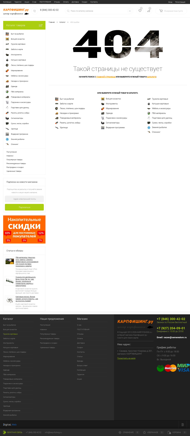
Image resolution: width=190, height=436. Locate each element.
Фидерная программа (113, 127)
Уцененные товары (13, 171)
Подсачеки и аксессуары (114, 118)
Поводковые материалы (68, 118)
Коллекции (81, 370)
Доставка (45, 2)
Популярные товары (14, 160)
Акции (79, 379)
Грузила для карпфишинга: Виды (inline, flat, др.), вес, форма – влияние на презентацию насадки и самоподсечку (26, 281)
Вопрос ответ (94, 2)
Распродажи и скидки (15, 167)
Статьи (74, 2)
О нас (5, 2)
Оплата (36, 2)
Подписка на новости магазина (21, 182)
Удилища (61, 127)
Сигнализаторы (110, 122)
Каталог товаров (24, 25)
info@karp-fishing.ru (53, 432)
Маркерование (110, 108)
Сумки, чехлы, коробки (159, 122)
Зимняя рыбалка (157, 127)
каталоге (151, 76)
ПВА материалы (156, 113)
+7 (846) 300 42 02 (33, 432)
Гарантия (80, 374)
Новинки (9, 156)
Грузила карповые (157, 99)
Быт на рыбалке (64, 99)
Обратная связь (12, 432)
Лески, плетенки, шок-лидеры (70, 108)
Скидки (55, 2)
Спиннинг (153, 132)
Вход (170, 2)
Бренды (83, 2)
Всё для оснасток (111, 99)
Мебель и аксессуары (159, 108)
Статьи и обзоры (14, 250)
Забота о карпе (64, 103)
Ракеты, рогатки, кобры (67, 122)
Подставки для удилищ (159, 118)
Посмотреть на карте (126, 358)
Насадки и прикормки (67, 113)
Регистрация (180, 2)
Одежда (107, 113)
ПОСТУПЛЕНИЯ (16, 2)
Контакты (64, 2)
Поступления (11, 152)
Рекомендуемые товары (16, 163)
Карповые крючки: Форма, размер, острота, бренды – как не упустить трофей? (27, 299)
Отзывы (28, 2)
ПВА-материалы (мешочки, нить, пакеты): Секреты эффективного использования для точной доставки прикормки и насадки (27, 262)
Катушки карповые (158, 103)
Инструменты (109, 103)
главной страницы (105, 76)
